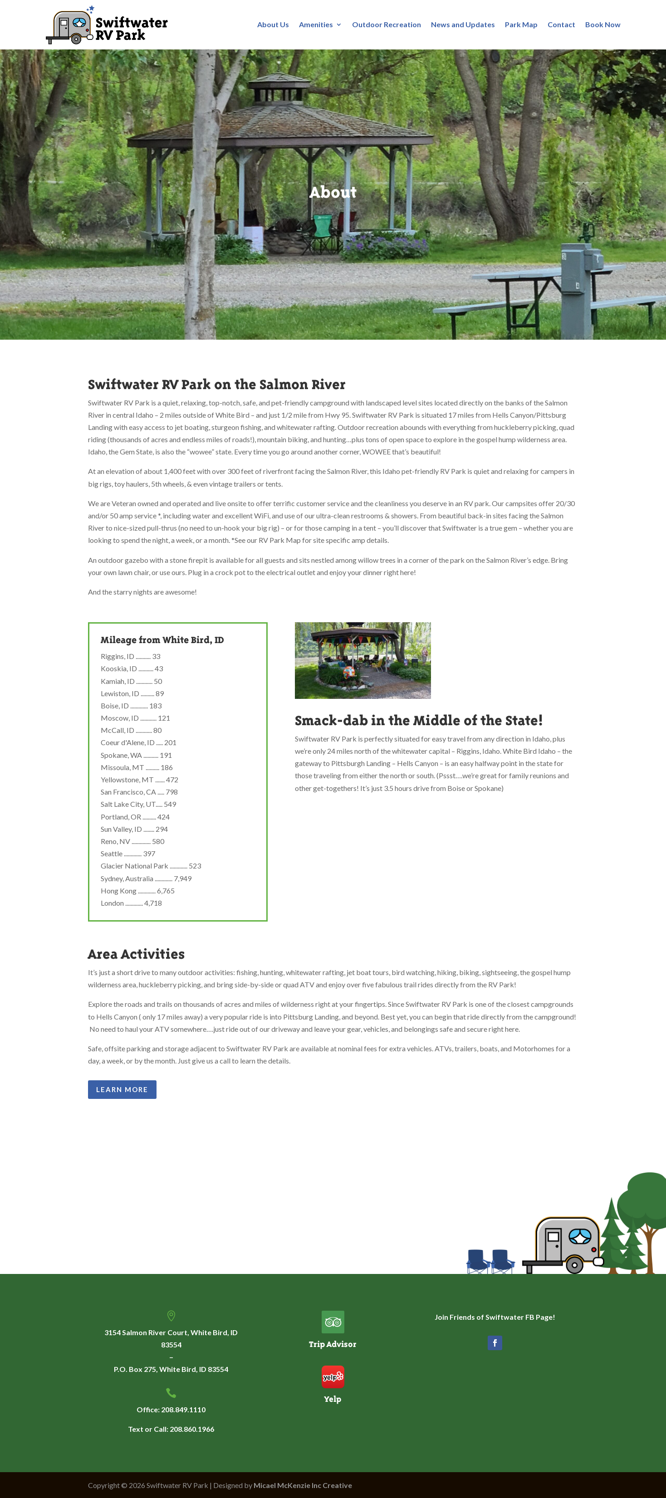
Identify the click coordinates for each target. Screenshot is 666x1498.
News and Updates (463, 24)
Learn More (122, 1089)
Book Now (603, 24)
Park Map (521, 24)
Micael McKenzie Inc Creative (303, 1485)
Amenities (316, 24)
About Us (273, 24)
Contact (561, 24)
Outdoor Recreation (386, 24)
